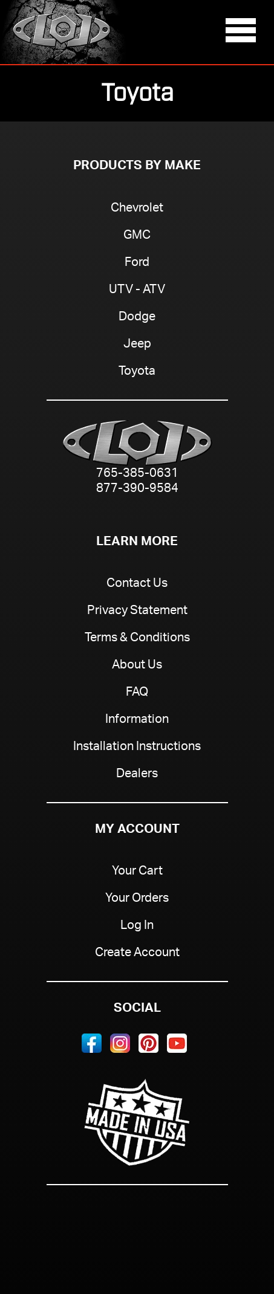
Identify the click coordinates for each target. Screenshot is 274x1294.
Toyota (137, 372)
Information (137, 720)
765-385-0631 (137, 474)
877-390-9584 (137, 489)
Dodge (137, 318)
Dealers (137, 775)
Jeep (137, 345)
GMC (137, 236)
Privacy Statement (137, 612)
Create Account (137, 954)
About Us (137, 666)
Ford (137, 263)
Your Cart (137, 872)
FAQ (137, 693)
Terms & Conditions (137, 639)
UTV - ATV (137, 291)
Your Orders (137, 899)
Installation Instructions (137, 748)
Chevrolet (137, 209)
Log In (137, 926)
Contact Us (137, 584)
